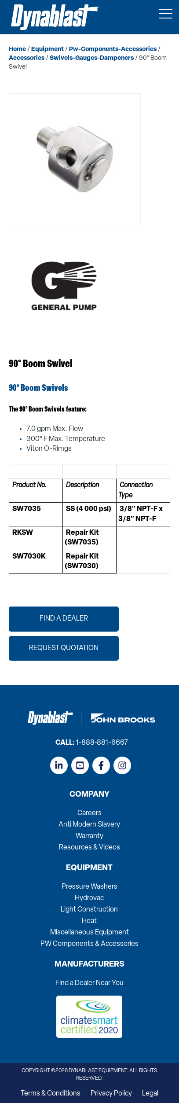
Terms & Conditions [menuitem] (50, 1093)
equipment (47, 49)
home (17, 49)
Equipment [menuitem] (89, 868)
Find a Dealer (64, 618)
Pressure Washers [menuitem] (89, 886)
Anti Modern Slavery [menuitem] (89, 824)
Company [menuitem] (89, 795)
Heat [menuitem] (89, 921)
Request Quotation (64, 648)
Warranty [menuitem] (89, 836)
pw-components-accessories (113, 49)
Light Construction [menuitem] (89, 909)
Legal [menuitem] (150, 1093)
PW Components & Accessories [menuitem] (89, 944)
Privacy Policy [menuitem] (111, 1093)
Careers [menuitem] (89, 813)
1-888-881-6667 (102, 742)
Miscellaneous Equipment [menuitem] (89, 932)
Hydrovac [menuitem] (89, 898)
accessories (26, 58)
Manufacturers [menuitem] (89, 965)
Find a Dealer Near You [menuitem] (89, 983)
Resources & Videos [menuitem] (89, 847)
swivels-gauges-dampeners (92, 58)
